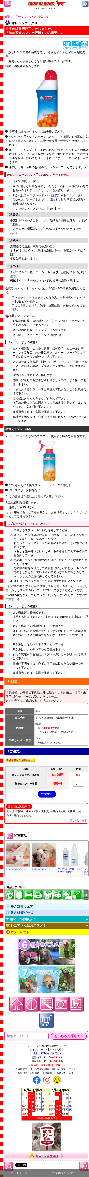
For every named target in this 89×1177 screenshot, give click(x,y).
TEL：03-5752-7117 (46, 1053)
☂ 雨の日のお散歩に (21, 919)
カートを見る (19, 1173)
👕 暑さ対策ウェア (19, 906)
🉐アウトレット (17, 932)
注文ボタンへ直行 (63, 1173)
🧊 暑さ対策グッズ (19, 913)
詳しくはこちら (78, 820)
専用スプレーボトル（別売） (42, 195)
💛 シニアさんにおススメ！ (26, 925)
